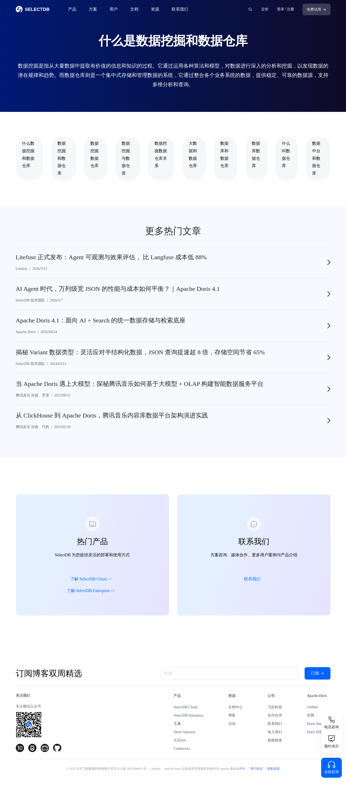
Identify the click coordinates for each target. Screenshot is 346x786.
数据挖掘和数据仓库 (61, 158)
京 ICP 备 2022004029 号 (130, 768)
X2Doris (180, 740)
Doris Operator (184, 732)
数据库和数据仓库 (224, 154)
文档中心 (235, 707)
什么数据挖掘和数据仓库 (28, 154)
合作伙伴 (275, 715)
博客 (231, 715)
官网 (310, 715)
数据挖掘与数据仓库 (126, 158)
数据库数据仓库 (256, 154)
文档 (134, 9)
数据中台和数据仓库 (316, 158)
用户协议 (256, 768)
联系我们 (180, 9)
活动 (231, 724)
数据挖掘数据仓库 (94, 154)
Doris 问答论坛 (318, 732)
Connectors (182, 749)
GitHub (312, 707)
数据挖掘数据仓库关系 (160, 154)
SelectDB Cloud (185, 707)
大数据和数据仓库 (193, 154)
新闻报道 (275, 740)
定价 (265, 9)
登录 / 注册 (285, 9)
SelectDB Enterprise (188, 715)
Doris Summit (317, 724)
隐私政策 (273, 768)
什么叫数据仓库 (286, 154)
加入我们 (275, 732)
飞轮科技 (275, 707)
